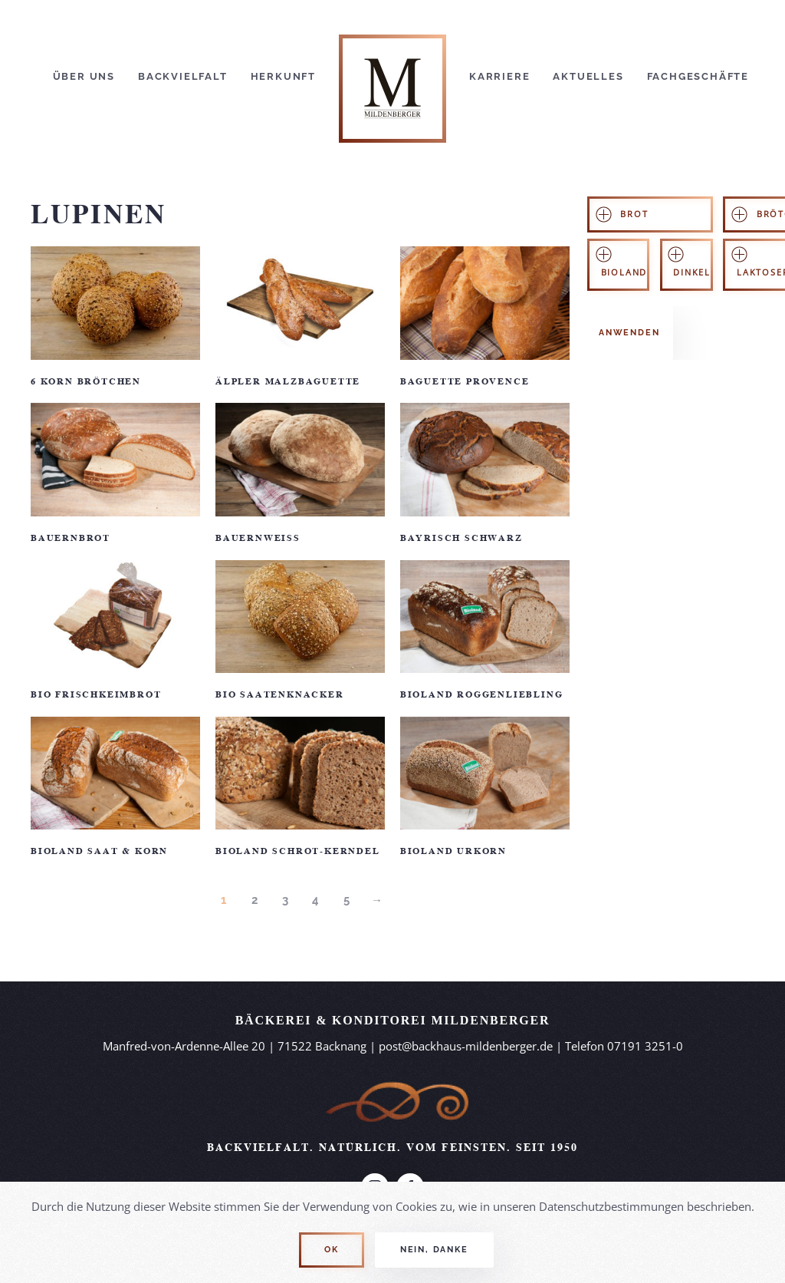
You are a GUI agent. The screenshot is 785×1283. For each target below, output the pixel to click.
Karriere (499, 76)
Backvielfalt (183, 76)
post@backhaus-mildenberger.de (466, 1046)
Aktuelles (588, 76)
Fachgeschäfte (698, 76)
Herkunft (283, 76)
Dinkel (692, 272)
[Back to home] (392, 77)
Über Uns (84, 76)
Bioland (624, 272)
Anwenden (629, 333)
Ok (331, 1250)
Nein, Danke (434, 1250)
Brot (634, 214)
